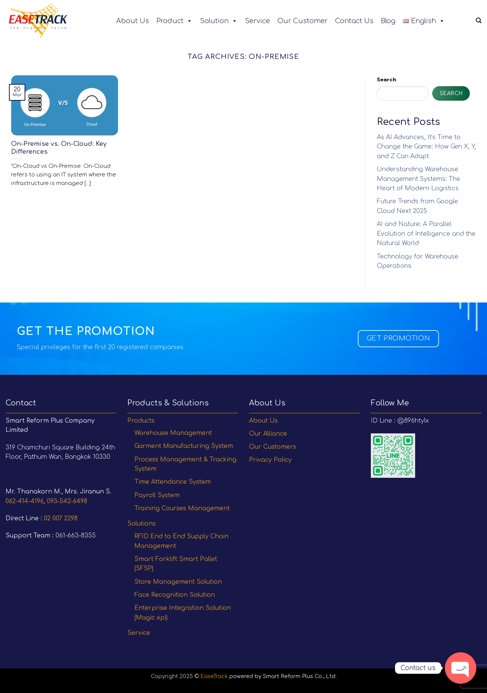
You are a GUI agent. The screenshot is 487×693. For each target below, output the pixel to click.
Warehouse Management (173, 433)
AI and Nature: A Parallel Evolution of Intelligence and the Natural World (426, 234)
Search (386, 79)
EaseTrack (214, 676)
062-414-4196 (25, 501)
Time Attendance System (172, 482)
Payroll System (156, 495)
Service (257, 21)
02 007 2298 (60, 518)
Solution (219, 20)
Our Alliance (268, 433)
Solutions (141, 523)
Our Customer (302, 21)
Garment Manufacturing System (183, 446)
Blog (388, 21)
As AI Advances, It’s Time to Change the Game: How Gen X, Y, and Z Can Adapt (426, 147)
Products (141, 420)
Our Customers (272, 446)
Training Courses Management (182, 508)
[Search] (478, 20)
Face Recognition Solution (174, 595)
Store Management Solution (178, 581)
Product (174, 20)
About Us (132, 21)
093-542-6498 (67, 501)
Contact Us (354, 21)
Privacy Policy (270, 460)
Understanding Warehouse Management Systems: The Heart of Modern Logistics (418, 179)
